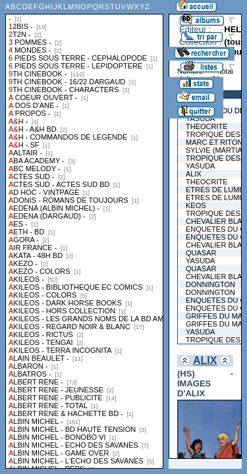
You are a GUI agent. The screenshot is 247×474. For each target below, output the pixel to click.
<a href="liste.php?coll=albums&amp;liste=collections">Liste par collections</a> (84, 234)
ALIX (205, 360)
